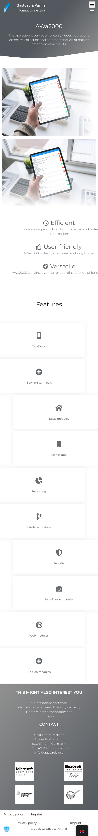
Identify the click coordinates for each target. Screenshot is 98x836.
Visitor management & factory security (49, 707)
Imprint (36, 814)
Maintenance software (49, 703)
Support (49, 716)
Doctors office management (49, 712)
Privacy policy (14, 814)
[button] (6, 829)
